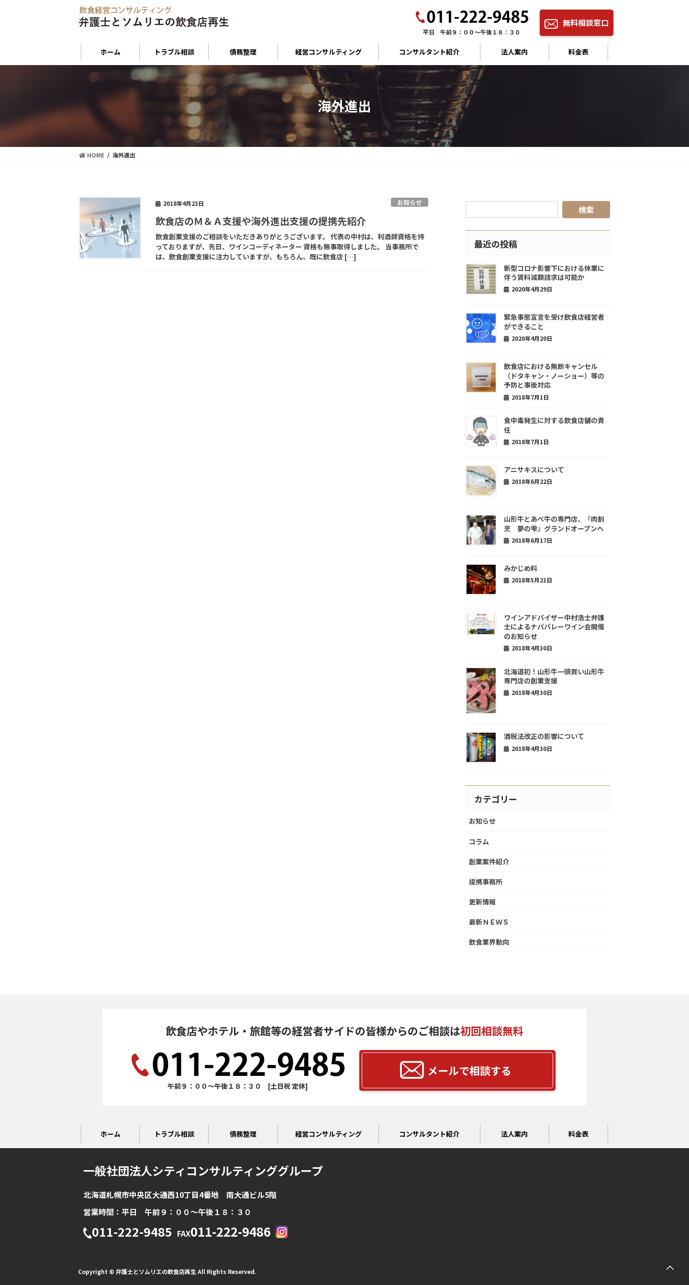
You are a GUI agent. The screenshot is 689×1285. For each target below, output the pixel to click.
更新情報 (482, 901)
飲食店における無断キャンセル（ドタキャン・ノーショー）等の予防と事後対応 (554, 375)
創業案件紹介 (489, 861)
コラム (479, 841)
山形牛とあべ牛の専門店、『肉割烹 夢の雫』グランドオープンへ (554, 523)
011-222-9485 (127, 1232)
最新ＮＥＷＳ (489, 922)
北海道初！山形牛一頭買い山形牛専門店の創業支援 (554, 676)
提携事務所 (485, 881)
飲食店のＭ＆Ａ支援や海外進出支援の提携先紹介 (261, 221)
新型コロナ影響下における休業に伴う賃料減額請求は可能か (554, 272)
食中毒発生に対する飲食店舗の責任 (554, 425)
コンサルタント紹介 (429, 51)
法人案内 (514, 51)
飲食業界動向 (489, 942)
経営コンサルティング (328, 51)
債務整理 (243, 51)
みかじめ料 (520, 568)
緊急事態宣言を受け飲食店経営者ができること (554, 321)
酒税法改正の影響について (544, 736)
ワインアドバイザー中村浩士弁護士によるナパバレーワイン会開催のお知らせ (554, 627)
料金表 (578, 51)
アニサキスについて (534, 469)
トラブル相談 (174, 51)
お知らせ (409, 202)
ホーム (110, 51)
